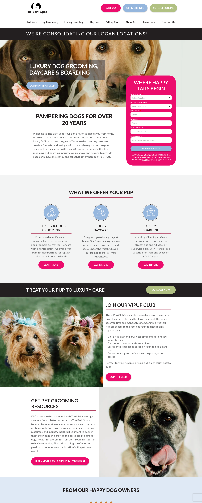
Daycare (95, 21)
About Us (130, 22)
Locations (149, 22)
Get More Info (135, 8)
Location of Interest (140, 102)
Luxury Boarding (74, 21)
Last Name (135, 119)
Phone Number (137, 128)
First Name (136, 111)
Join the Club (118, 376)
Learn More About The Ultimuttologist (60, 461)
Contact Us (168, 21)
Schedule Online (163, 8)
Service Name (137, 94)
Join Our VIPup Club (42, 85)
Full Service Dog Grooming (42, 21)
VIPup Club (112, 21)
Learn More (51, 264)
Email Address (137, 136)
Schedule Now (161, 289)
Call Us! (111, 8)
